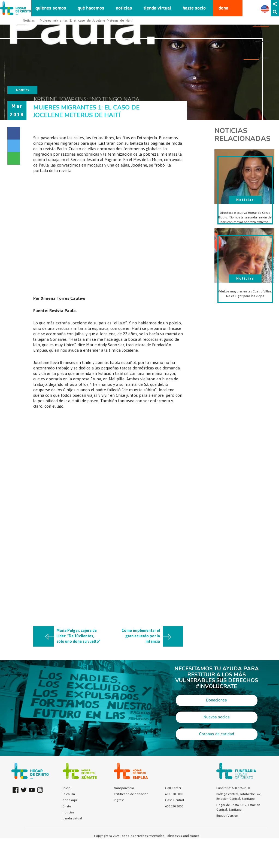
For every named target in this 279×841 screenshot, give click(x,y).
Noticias (29, 20)
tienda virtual (157, 8)
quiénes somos (50, 8)
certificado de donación (131, 794)
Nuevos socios (217, 717)
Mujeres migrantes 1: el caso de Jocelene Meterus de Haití (86, 20)
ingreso (119, 800)
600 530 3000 (174, 806)
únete (67, 806)
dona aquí (70, 800)
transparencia (261, 24)
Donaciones (216, 700)
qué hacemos (91, 8)
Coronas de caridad (216, 734)
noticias (124, 8)
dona (223, 8)
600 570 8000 (174, 794)
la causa (69, 794)
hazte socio (194, 8)
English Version (227, 816)
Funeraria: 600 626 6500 (233, 788)
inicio (67, 788)
